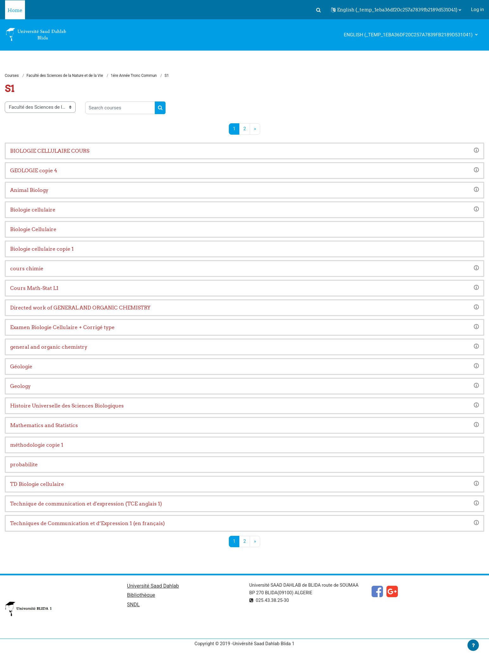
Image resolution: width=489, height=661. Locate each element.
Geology (20, 386)
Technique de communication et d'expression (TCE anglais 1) (86, 504)
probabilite (24, 465)
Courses (12, 76)
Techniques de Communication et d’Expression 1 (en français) (87, 523)
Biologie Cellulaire (33, 229)
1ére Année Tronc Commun (134, 76)
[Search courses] (120, 108)
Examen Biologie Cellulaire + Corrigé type (62, 327)
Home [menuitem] (15, 10)
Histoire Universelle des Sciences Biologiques (67, 406)
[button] (318, 10)
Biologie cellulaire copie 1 (42, 249)
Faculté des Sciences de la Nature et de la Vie (65, 76)
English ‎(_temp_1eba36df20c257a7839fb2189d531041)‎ (409, 35)
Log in (477, 9)
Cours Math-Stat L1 (34, 288)
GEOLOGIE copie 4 (33, 171)
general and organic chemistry (48, 347)
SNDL (133, 606)
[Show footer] (473, 645)
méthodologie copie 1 (36, 445)
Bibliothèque (141, 597)
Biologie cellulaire (32, 210)
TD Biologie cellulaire (37, 484)
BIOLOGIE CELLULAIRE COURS (49, 151)
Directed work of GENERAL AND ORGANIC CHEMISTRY (80, 308)
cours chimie (26, 269)
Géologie (21, 367)
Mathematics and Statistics (44, 425)
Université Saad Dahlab (153, 587)
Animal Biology (29, 190)
